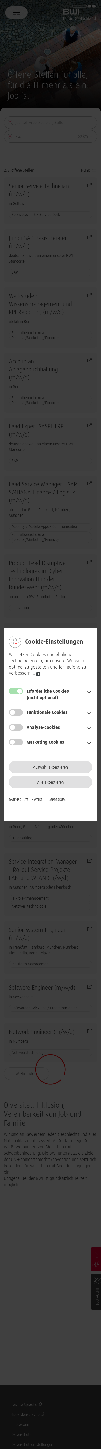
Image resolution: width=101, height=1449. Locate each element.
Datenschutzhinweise (25, 800)
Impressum (57, 800)
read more (38, 674)
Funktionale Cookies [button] (47, 712)
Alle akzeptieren (50, 782)
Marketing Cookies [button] (45, 742)
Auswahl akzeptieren (50, 767)
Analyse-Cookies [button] (43, 727)
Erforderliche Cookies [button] (59, 695)
